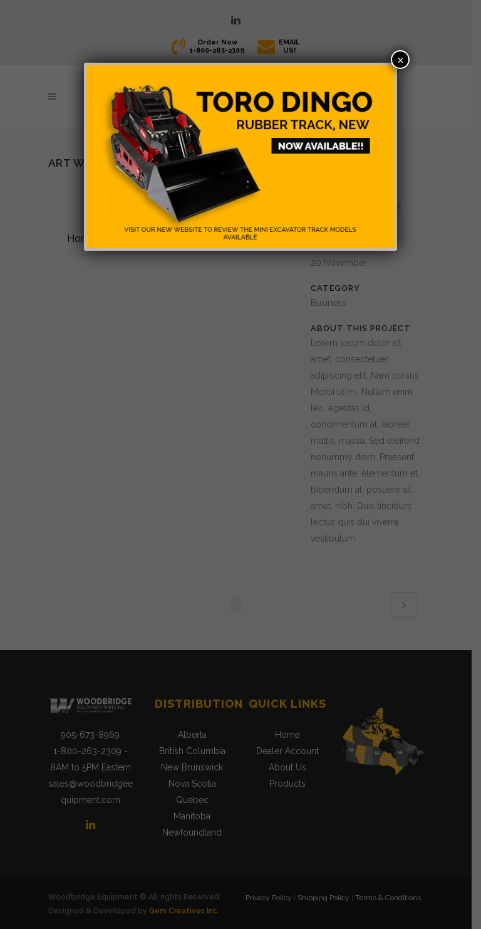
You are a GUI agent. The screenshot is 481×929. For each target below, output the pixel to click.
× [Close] (400, 59)
